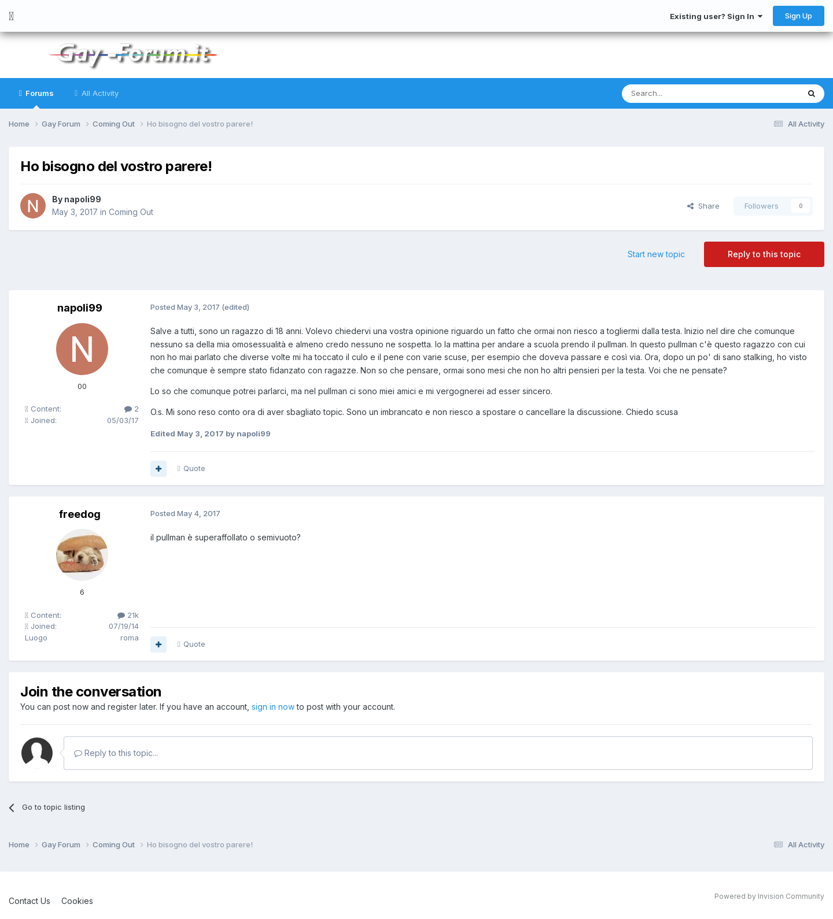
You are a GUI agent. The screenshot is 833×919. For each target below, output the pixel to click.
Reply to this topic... (116, 753)
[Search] (681, 93)
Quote (194, 468)
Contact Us (29, 901)
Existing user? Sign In (716, 16)
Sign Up (798, 15)
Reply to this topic (764, 254)
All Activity (99, 93)
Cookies (77, 901)
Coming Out (131, 212)
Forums (39, 98)
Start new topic (656, 254)
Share (703, 205)
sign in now (273, 707)
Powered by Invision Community (769, 896)
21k (128, 615)
